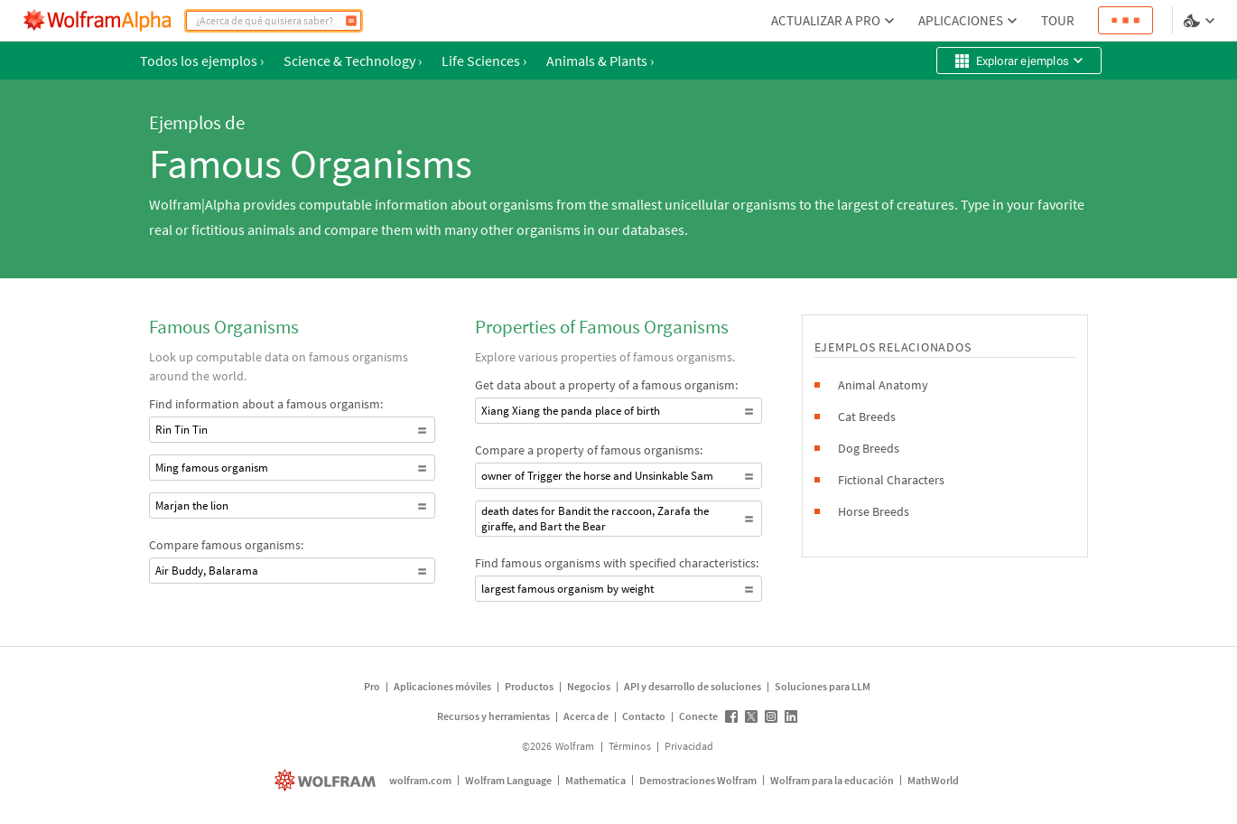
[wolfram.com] (327, 780)
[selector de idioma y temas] (1201, 21)
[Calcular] (351, 20)
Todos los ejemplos (202, 60)
